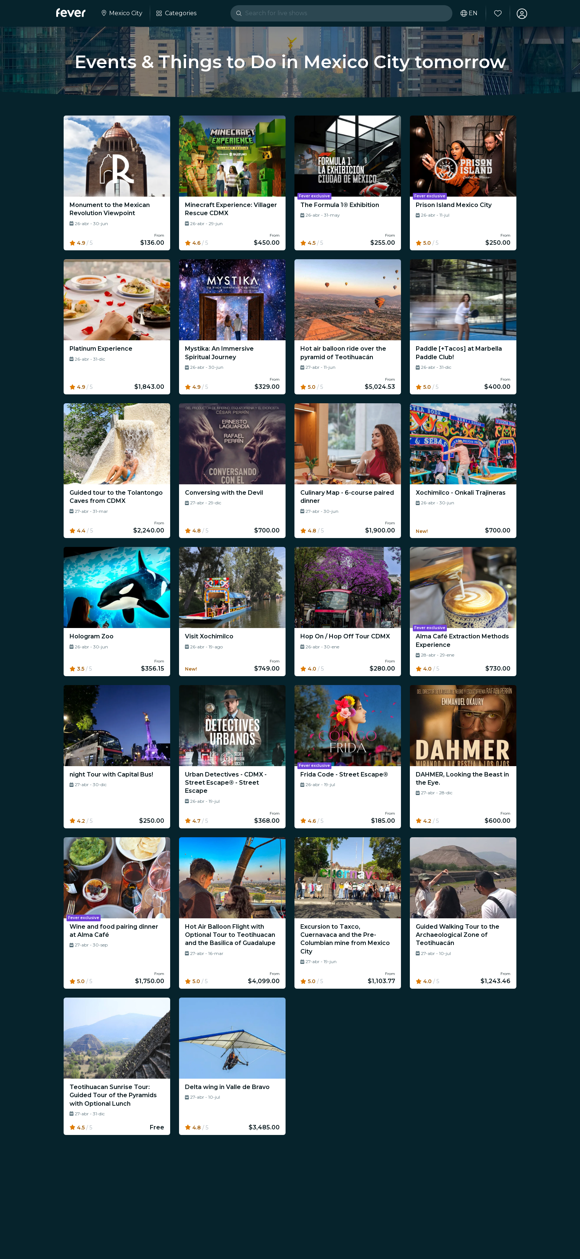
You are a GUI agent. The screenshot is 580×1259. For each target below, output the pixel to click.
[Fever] (70, 12)
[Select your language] (469, 13)
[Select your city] (121, 13)
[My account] (521, 13)
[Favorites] (497, 13)
